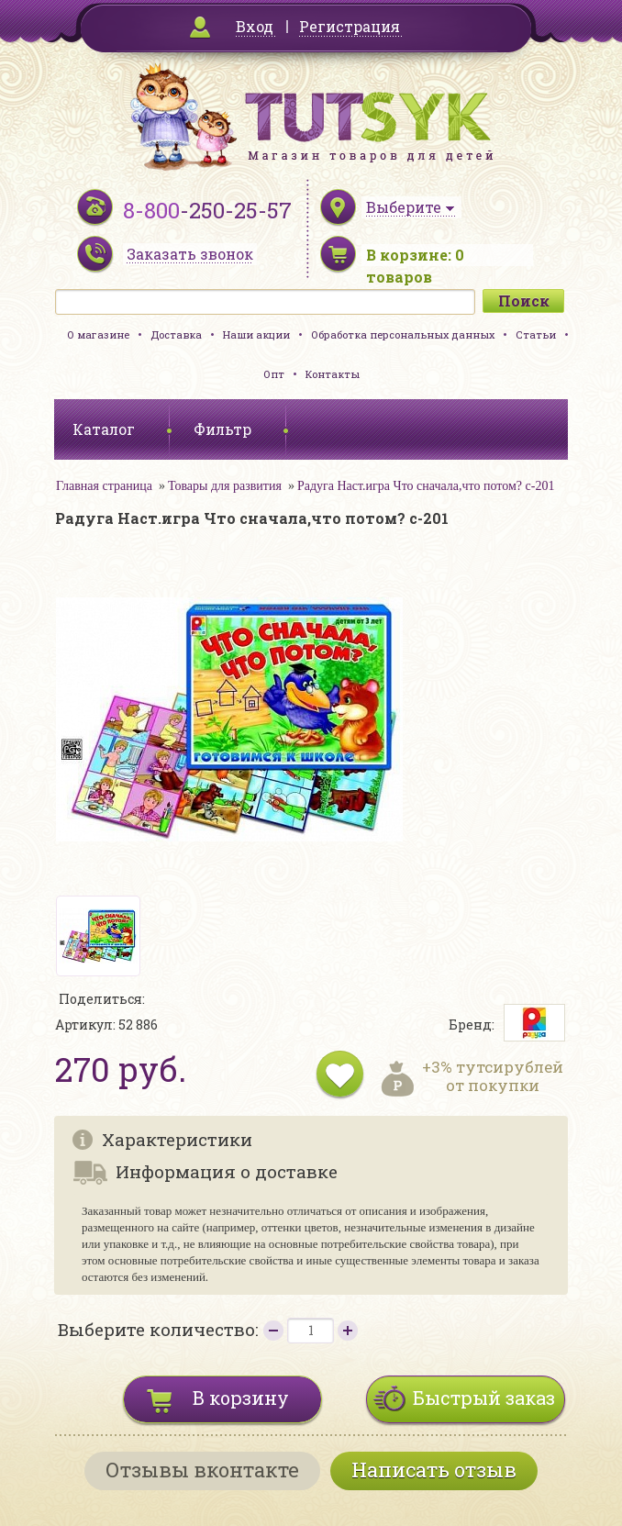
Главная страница (104, 486)
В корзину (241, 1397)
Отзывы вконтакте (202, 1469)
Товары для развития (225, 486)
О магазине (98, 334)
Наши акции (256, 334)
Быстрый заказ (484, 1397)
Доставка (176, 334)
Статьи (536, 334)
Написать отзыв (433, 1469)
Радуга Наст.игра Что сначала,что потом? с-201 (426, 486)
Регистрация (349, 26)
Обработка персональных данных (402, 334)
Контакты (332, 374)
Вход (254, 26)
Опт (273, 374)
